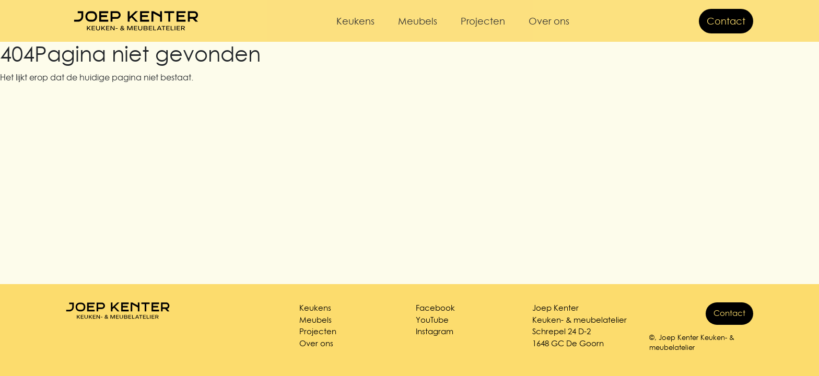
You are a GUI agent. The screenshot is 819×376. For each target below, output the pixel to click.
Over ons (549, 21)
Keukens (355, 21)
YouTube (432, 319)
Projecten (483, 21)
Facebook (435, 307)
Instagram (434, 331)
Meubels (417, 21)
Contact (726, 21)
